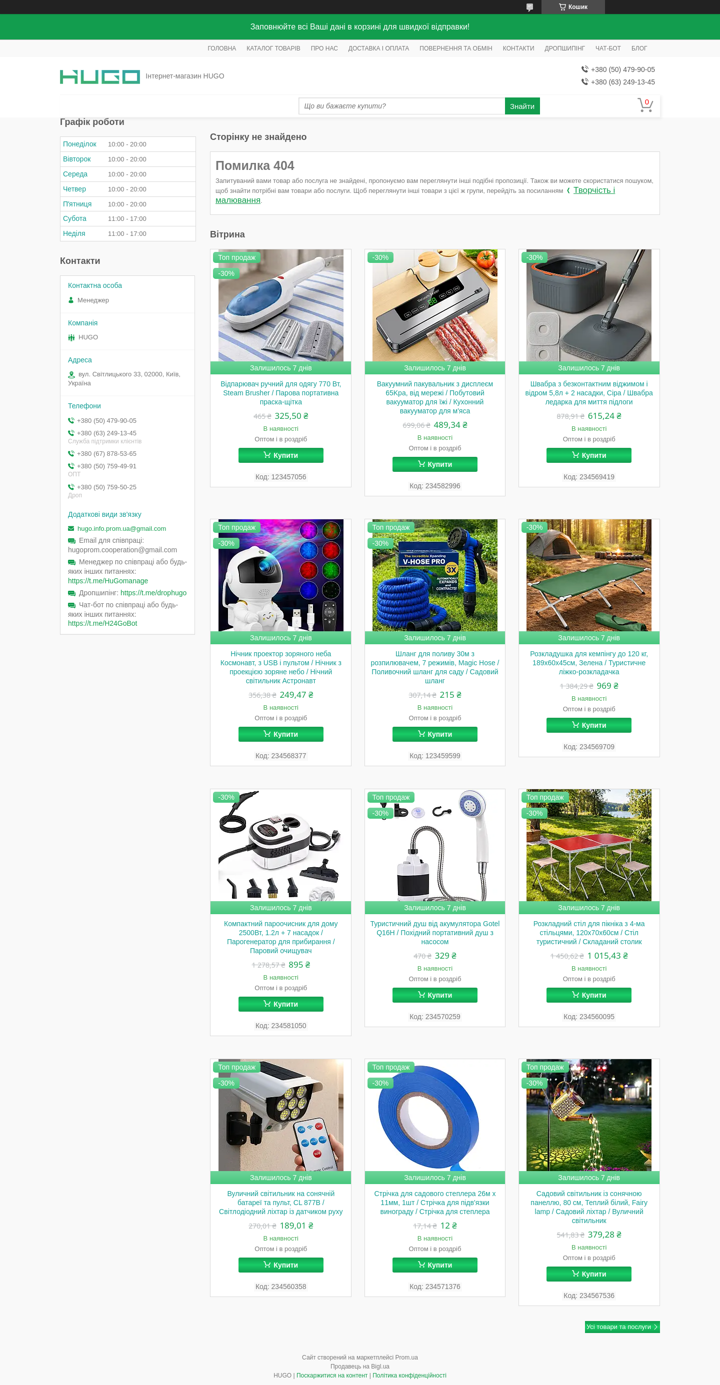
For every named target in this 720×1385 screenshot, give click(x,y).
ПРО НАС (324, 48)
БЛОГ (640, 48)
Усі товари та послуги (618, 1327)
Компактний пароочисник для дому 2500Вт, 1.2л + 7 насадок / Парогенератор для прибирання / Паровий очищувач (281, 937)
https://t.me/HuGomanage (108, 581)
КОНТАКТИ (518, 48)
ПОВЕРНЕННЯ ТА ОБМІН (456, 48)
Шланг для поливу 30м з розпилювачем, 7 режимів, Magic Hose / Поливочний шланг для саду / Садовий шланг (434, 667)
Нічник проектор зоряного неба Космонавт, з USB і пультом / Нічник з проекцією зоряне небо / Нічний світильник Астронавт (281, 667)
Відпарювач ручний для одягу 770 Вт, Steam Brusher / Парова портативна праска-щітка (280, 393)
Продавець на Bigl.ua (360, 1366)
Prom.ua (407, 1357)
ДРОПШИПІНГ (565, 48)
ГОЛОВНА (222, 48)
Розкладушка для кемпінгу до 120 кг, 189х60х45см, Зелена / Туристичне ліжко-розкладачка (589, 663)
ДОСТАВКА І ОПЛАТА (379, 48)
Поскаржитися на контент (332, 1375)
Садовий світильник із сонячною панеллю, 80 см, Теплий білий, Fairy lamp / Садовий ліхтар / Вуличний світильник (589, 1207)
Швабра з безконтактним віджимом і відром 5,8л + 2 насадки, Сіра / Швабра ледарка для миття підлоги (589, 393)
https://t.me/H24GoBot (103, 623)
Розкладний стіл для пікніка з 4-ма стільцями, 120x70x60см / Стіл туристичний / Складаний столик (589, 933)
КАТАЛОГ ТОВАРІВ (273, 48)
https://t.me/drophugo (153, 593)
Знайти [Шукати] (522, 106)
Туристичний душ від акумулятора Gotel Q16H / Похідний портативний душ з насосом (435, 933)
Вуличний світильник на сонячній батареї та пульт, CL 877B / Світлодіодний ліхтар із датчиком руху (280, 1203)
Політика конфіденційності (409, 1375)
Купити (286, 455)
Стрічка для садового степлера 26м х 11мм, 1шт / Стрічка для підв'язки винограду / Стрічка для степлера (435, 1203)
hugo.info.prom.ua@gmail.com (122, 528)
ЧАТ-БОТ (608, 48)
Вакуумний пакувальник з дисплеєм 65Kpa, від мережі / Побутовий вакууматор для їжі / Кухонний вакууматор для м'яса (435, 397)
